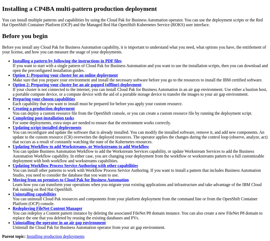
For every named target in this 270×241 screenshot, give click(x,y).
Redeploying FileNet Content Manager (47, 208)
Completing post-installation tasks (43, 118)
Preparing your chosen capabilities (44, 99)
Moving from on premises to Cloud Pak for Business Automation (71, 180)
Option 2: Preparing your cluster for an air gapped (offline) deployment (77, 84)
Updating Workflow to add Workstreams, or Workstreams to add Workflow (81, 146)
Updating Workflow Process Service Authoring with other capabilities (75, 165)
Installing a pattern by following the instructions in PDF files (67, 61)
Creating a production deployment (44, 108)
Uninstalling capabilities (34, 194)
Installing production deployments (56, 236)
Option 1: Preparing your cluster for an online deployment (65, 75)
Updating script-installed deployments (47, 127)
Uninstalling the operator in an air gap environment (59, 222)
